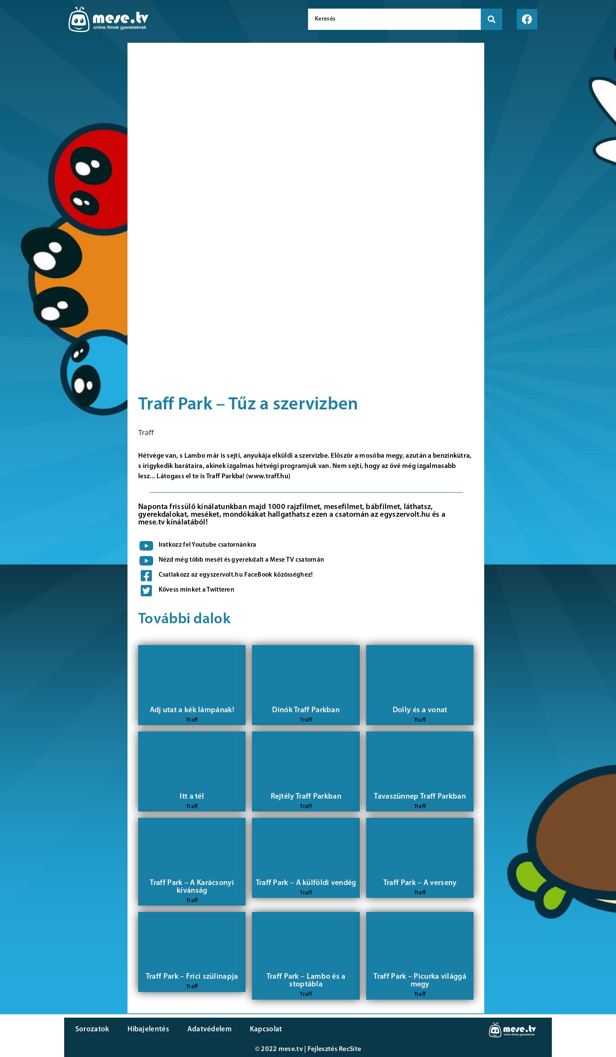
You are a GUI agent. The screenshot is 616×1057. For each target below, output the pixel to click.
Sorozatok (92, 1029)
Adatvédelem (206, 1029)
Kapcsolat (262, 1029)
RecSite (350, 1049)
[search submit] (491, 19)
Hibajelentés (147, 1029)
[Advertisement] (61, 188)
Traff (146, 432)
